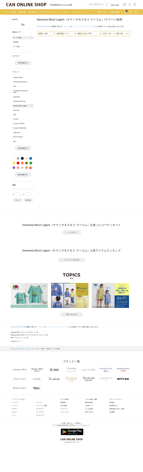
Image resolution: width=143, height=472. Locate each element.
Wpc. (14, 141)
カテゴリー (54, 12)
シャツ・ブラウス (78, 26)
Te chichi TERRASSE (19, 128)
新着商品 (22, 12)
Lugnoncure (16, 132)
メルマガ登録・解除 (91, 399)
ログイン (104, 12)
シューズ (39, 402)
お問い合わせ (89, 412)
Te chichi (15, 119)
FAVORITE (130, 12)
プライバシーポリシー (116, 399)
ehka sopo (16, 110)
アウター (14, 409)
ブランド (43, 12)
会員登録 (117, 12)
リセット (17, 200)
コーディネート (77, 12)
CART (125, 11)
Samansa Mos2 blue (19, 101)
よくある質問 (89, 409)
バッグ (14, 415)
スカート (67, 26)
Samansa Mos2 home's (20, 82)
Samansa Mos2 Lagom (20, 106)
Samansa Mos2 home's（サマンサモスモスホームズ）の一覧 (29, 335)
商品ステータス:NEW (53, 349)
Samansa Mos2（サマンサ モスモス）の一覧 (24, 332)
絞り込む (28, 200)
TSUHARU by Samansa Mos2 (20, 91)
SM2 (14, 86)
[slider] (13, 189)
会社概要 (112, 412)
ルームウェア (40, 415)
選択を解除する (23, 63)
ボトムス (14, 412)
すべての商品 (11, 12)
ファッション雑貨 (41, 405)
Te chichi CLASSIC (19, 123)
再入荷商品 (33, 12)
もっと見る (71, 232)
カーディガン (90, 26)
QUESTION (135, 12)
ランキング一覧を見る (71, 260)
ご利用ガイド (89, 405)
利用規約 (112, 402)
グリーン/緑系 (40, 349)
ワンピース (15, 402)
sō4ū (14, 114)
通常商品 (16, 42)
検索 (106, 4)
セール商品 (16, 46)
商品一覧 (30, 349)
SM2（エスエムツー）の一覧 (19, 337)
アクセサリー (40, 409)
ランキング (65, 12)
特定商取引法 (113, 405)
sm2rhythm (16, 97)
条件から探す (115, 5)
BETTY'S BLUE (18, 137)
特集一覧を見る (71, 314)
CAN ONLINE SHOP (44, 26)
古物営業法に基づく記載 (116, 409)
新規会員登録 (89, 402)
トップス (14, 405)
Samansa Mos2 (18, 77)
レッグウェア (40, 412)
